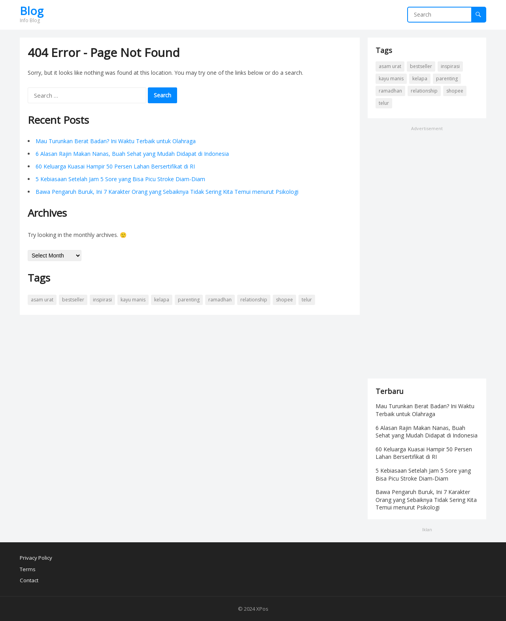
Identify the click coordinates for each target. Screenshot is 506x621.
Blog (31, 10)
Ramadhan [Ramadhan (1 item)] (220, 299)
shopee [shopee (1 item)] (284, 299)
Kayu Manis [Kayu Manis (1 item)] (133, 299)
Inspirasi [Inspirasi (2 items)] (102, 299)
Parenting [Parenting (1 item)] (189, 299)
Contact (29, 580)
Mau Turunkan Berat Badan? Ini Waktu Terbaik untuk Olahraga (116, 141)
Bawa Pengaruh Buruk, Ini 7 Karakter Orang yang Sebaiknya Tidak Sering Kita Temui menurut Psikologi (167, 191)
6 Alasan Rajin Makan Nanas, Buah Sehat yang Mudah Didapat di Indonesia (132, 153)
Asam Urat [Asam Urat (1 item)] (42, 299)
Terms (28, 569)
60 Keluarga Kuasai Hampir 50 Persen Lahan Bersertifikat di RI (115, 166)
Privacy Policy (36, 557)
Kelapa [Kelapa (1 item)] (161, 299)
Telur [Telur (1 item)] (307, 299)
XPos (262, 608)
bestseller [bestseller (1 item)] (73, 299)
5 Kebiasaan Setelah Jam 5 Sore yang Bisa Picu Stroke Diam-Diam (120, 179)
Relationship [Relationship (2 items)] (253, 299)
